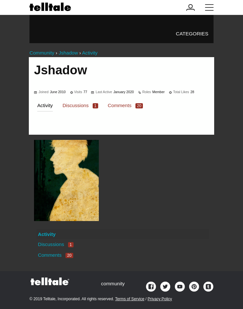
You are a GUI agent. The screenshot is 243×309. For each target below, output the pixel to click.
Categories (192, 33)
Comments (125, 105)
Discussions (80, 105)
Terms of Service (129, 299)
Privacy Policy (160, 299)
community (113, 283)
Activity (45, 105)
